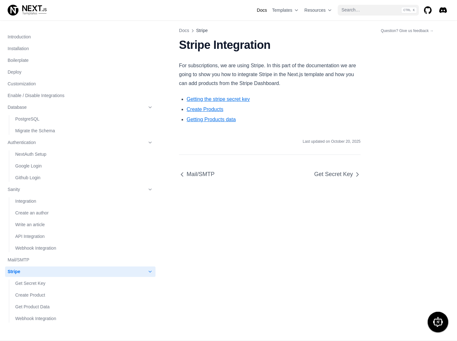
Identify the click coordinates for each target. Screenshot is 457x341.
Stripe (39, 92)
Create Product (30, 114)
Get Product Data (32, 126)
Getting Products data (128, 110)
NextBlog (24, 232)
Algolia (14, 150)
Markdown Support (26, 314)
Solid (20, 197)
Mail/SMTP (18, 79)
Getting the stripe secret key (135, 90)
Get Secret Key (30, 103)
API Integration (30, 56)
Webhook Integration (35, 67)
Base (20, 255)
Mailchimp (18, 161)
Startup (22, 185)
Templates (285, 10)
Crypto (21, 279)
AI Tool (22, 220)
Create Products (122, 100)
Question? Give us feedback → (407, 30)
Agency (22, 267)
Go (18, 302)
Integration (25, 20)
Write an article (30, 44)
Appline (22, 290)
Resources (318, 10)
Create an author (32, 32)
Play (19, 208)
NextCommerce (30, 243)
